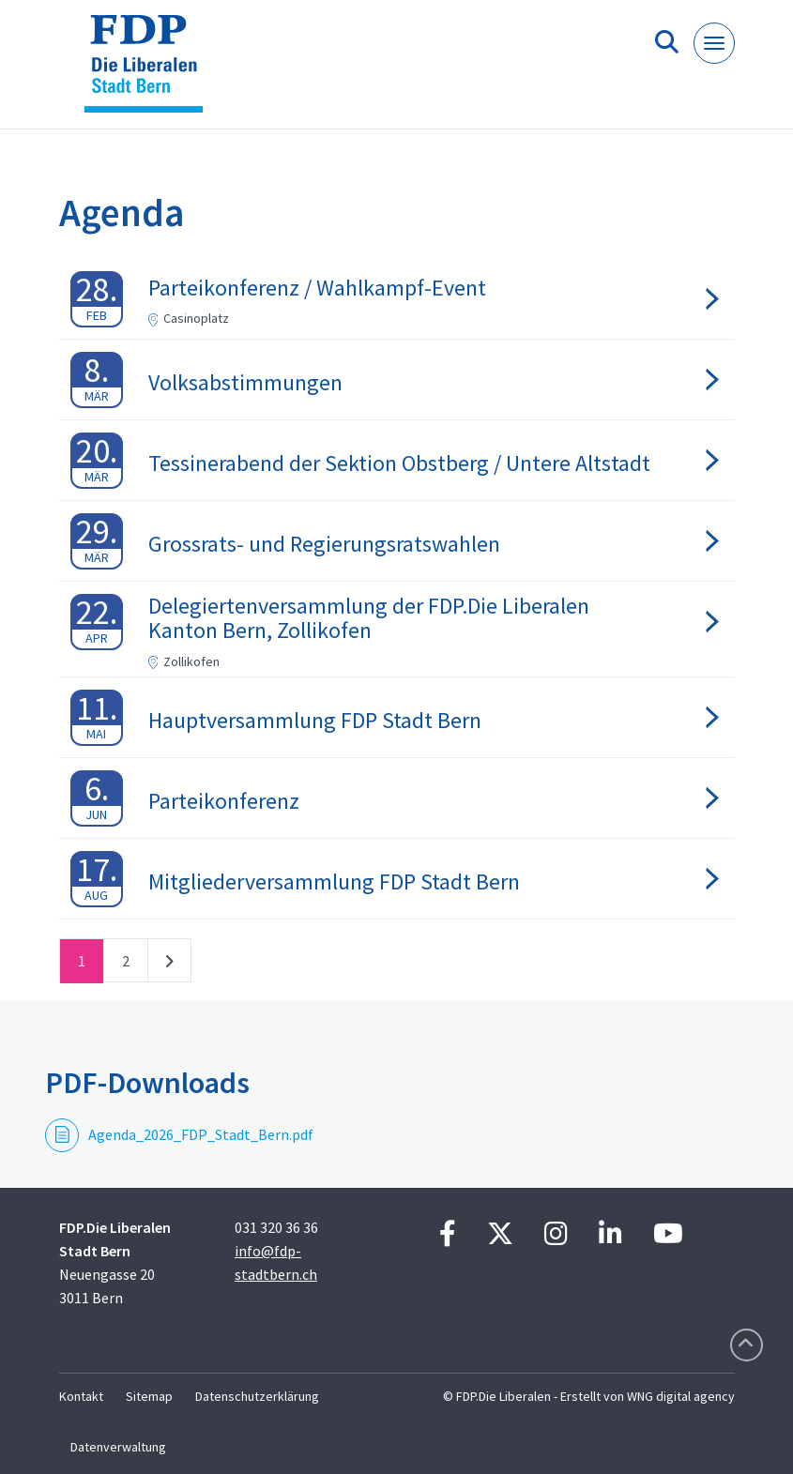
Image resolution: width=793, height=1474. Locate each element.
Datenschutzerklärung (257, 1396)
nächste (169, 964)
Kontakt (81, 1396)
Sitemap (149, 1396)
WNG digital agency (681, 1396)
